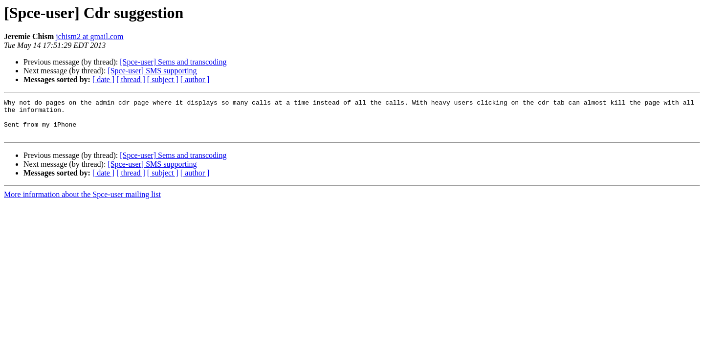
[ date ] (103, 79)
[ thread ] (130, 79)
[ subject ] (162, 79)
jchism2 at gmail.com (89, 36)
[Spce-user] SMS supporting (152, 70)
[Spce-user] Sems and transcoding (173, 62)
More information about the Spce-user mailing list (82, 202)
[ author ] (195, 79)
